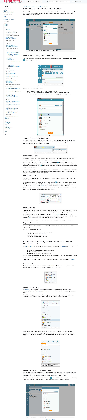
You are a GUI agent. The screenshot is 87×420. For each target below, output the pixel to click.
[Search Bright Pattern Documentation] (59, 2)
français (33, 6)
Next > (53, 419)
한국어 (37, 6)
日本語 (25, 6)
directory (64, 246)
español (41, 6)
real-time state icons (29, 246)
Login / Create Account (77, 1)
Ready (52, 266)
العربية (29, 6)
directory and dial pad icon (41, 291)
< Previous (48, 419)
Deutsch (46, 6)
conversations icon (27, 291)
